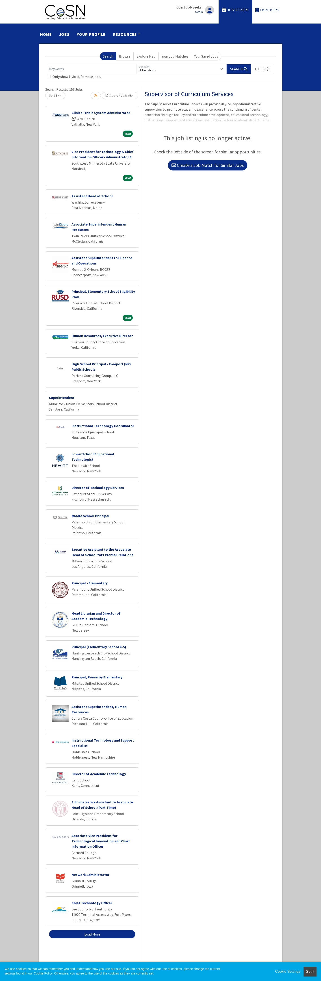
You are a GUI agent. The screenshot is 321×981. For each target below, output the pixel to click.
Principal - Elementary (90, 583)
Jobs (64, 34)
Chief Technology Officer (92, 903)
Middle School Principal (90, 516)
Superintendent (61, 397)
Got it (310, 971)
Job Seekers (235, 10)
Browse (124, 56)
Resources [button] (125, 34)
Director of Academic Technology (99, 774)
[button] (262, 69)
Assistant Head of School (92, 196)
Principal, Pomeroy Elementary (97, 677)
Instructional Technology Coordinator (103, 426)
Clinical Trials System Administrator (101, 112)
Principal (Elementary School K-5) (99, 647)
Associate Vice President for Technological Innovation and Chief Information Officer (101, 841)
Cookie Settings (287, 971)
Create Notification (120, 95)
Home (46, 34)
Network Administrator (90, 874)
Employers (267, 10)
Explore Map (146, 56)
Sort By (54, 95)
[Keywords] (92, 69)
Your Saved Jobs (206, 56)
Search (108, 56)
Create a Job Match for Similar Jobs (207, 165)
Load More (92, 934)
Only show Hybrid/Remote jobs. (76, 76)
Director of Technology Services (98, 487)
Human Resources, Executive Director (102, 335)
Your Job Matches (175, 56)
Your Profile (91, 34)
